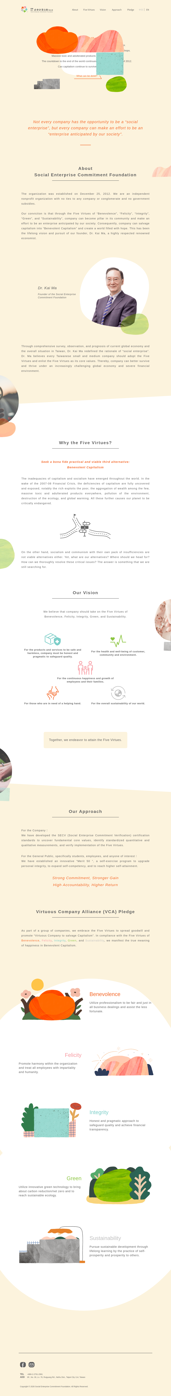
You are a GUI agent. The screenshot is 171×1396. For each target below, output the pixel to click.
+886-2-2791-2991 (35, 1374)
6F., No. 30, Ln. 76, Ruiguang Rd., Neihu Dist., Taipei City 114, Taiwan (56, 1377)
